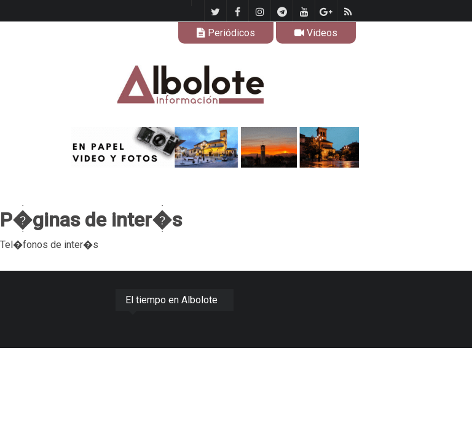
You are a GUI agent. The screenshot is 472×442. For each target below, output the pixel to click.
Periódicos (226, 33)
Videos (315, 33)
